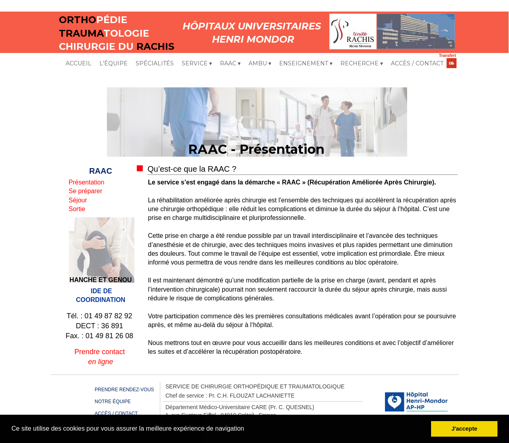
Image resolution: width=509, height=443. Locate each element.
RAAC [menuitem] (230, 64)
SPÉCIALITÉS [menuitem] (155, 63)
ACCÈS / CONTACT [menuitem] (417, 63)
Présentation (87, 182)
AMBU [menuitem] (260, 64)
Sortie (77, 209)
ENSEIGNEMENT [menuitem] (305, 64)
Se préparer (86, 191)
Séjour (78, 200)
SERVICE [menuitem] (197, 64)
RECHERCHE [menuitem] (361, 64)
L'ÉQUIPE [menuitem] (113, 63)
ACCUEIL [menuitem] (78, 63)
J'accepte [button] (464, 428)
